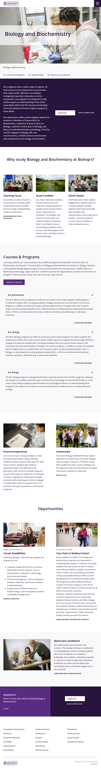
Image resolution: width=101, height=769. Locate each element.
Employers (38, 737)
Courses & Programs (15, 75)
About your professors (60, 75)
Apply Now (62, 113)
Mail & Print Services (41, 750)
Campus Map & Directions (11, 737)
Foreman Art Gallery (41, 742)
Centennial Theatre (9, 746)
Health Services (40, 746)
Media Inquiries (72, 729)
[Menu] (97, 3)
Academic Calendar (14, 282)
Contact (6, 708)
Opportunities (38, 75)
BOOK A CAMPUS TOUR (74, 704)
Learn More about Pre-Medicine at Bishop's (72, 619)
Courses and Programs (83, 323)
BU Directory (7, 733)
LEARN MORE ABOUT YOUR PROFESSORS (12, 217)
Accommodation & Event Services (13, 729)
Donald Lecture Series (42, 729)
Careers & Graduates (11, 599)
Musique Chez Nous (73, 733)
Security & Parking (73, 737)
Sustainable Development (75, 742)
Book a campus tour (86, 113)
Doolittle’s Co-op (40, 733)
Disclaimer (94, 764)
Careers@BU (7, 742)
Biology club (61, 475)
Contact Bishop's (8, 750)
